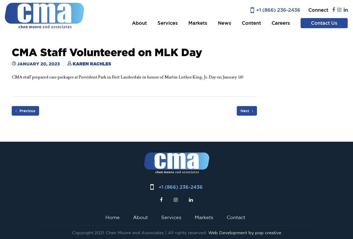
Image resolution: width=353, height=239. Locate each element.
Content (251, 23)
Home (112, 217)
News (224, 23)
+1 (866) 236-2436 (278, 9)
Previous (25, 111)
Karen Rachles (92, 63)
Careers (281, 23)
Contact (236, 217)
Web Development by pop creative (244, 232)
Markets (197, 23)
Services (167, 23)
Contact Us (324, 23)
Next (246, 111)
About (139, 23)
